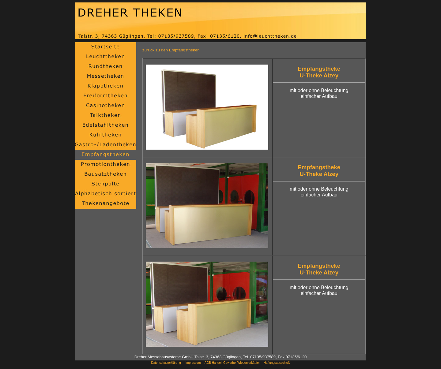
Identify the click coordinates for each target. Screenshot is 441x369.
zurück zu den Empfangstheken (171, 50)
